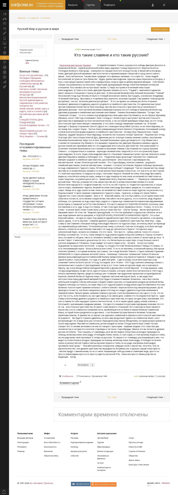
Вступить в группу (160, 29)
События (74, 455)
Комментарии (69, 383)
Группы (93, 3)
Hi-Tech (100, 463)
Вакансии (48, 451)
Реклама (74, 438)
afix (27, 62)
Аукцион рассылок (79, 451)
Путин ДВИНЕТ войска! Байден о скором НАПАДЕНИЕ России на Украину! (34, 182)
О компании (49, 438)
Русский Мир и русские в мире (38, 29)
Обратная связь (51, 455)
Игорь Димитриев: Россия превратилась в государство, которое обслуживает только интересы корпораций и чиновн (35, 202)
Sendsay (74, 447)
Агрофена (26, 159)
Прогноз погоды (136, 442)
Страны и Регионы (137, 451)
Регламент (22, 447)
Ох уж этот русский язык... (31, 75)
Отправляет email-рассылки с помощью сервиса (49, 4)
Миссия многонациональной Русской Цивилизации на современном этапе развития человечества (33, 101)
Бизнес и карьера (105, 451)
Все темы (112, 39)
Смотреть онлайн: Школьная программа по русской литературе (33, 92)
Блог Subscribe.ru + (52, 442)
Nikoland (166, 483)
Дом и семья (134, 460)
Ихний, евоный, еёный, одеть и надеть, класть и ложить (34, 110)
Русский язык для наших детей (33, 114)
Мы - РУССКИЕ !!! (31, 156)
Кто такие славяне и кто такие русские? (111, 55)
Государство (34, 18)
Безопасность (50, 447)
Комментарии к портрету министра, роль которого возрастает (35, 222)
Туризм (100, 442)
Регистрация (23, 442)
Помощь (21, 451)
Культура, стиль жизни (139, 464)
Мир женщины (103, 447)
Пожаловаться (85, 376)
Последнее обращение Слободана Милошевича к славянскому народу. (31, 81)
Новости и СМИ (135, 447)
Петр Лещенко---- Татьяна (31, 136)
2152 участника (25, 53)
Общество (21, 18)
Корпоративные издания (82, 442)
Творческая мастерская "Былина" (75, 65)
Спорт (131, 438)
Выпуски (76, 3)
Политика (46, 18)
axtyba (136, 376)
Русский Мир (25, 86)
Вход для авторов (25, 438)
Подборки (112, 3)
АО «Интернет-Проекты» (41, 483)
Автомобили (102, 438)
